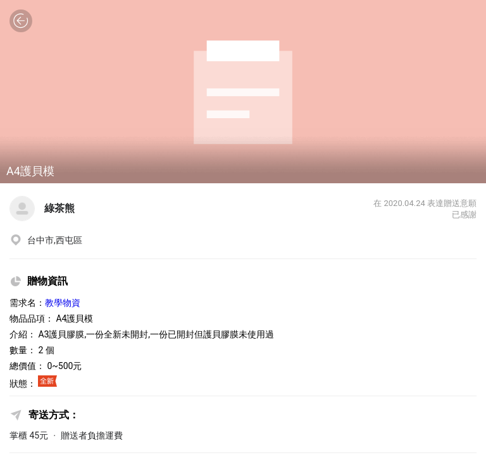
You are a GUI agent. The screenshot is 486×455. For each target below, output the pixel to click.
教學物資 (62, 303)
